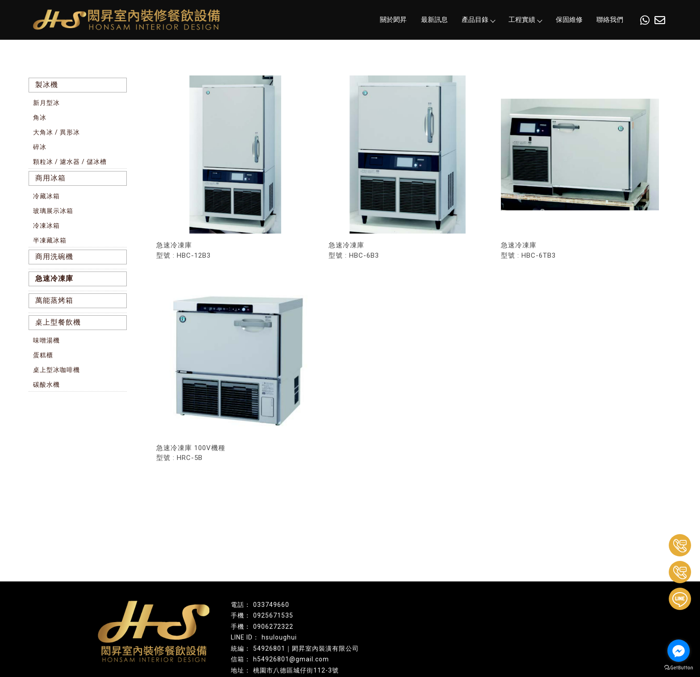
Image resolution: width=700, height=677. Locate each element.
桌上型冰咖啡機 (56, 369)
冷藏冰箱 (46, 196)
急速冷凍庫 (54, 278)
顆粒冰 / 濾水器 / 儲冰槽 (70, 161)
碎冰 (39, 146)
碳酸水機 (46, 384)
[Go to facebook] (678, 650)
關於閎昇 (393, 20)
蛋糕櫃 (43, 355)
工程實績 (525, 20)
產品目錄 (478, 20)
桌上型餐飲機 (58, 322)
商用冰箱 (50, 178)
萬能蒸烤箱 (54, 300)
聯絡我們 (609, 20)
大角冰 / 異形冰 (56, 132)
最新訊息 (434, 20)
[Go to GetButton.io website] (678, 668)
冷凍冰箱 (46, 225)
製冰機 (46, 84)
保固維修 (569, 20)
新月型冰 (46, 102)
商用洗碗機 (54, 256)
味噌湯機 (46, 340)
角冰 (39, 117)
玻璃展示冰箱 (53, 210)
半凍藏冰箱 (50, 240)
